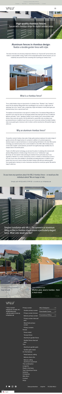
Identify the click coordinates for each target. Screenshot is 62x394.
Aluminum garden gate (31, 347)
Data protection (33, 386)
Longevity (26, 366)
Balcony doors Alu (29, 357)
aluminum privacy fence (20, 144)
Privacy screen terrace (31, 313)
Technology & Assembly (34, 3)
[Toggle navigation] (55, 8)
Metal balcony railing (30, 354)
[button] (8, 392)
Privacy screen (27, 308)
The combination (28, 364)
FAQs (24, 380)
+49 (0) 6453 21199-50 (34, 1)
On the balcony (27, 352)
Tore (24, 344)
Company (17, 3)
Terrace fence (28, 335)
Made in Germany (28, 368)
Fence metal (27, 332)
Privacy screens (28, 327)
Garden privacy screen (31, 310)
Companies (26, 374)
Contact (44, 3)
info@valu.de (10, 315)
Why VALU (24, 3)
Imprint (42, 386)
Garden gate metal (30, 350)
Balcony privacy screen (31, 316)
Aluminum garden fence (31, 338)
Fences (25, 330)
